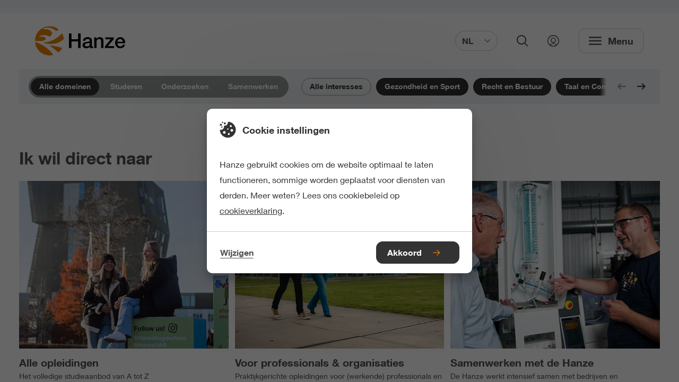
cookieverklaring (251, 210)
